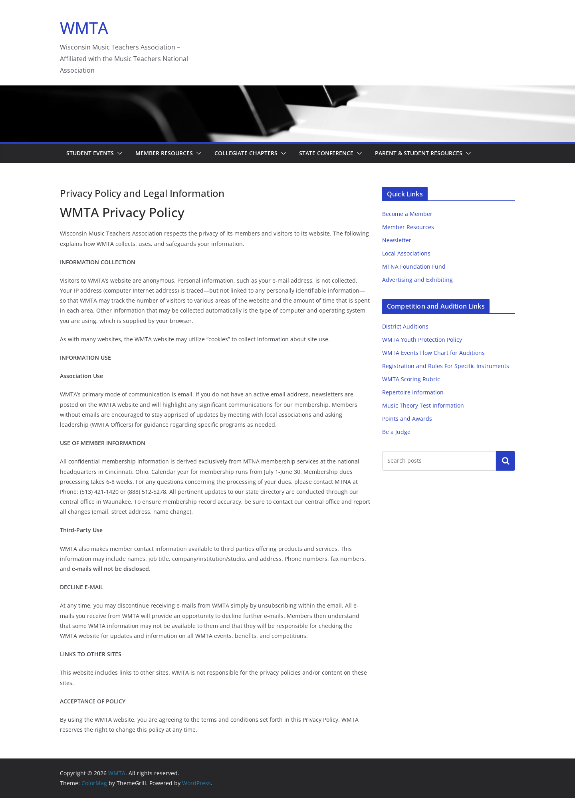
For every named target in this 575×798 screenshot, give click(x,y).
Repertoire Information (413, 392)
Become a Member (407, 214)
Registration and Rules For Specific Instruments (445, 366)
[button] (118, 153)
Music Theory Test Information (423, 405)
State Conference (326, 153)
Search (505, 460)
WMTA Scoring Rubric (411, 379)
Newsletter (396, 240)
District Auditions (405, 326)
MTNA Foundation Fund (414, 266)
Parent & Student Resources (418, 153)
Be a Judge (396, 432)
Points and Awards (407, 418)
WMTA (84, 28)
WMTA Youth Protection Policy (422, 339)
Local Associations (406, 253)
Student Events (90, 153)
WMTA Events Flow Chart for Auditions (433, 352)
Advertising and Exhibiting (417, 279)
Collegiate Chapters (246, 153)
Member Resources (164, 153)
